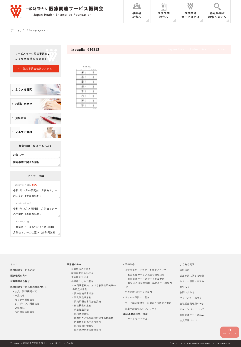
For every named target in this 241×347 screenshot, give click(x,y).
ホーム (14, 264)
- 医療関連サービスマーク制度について (145, 270)
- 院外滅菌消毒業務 (83, 293)
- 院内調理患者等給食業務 (86, 301)
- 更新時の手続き (79, 277)
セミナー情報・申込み (192, 281)
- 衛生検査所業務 (81, 305)
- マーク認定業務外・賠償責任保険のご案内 (147, 303)
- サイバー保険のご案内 (136, 297)
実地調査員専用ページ (192, 303)
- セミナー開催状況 (23, 299)
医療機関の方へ (164, 15)
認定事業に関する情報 (192, 275)
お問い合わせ (23, 103)
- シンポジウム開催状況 (26, 303)
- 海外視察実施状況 (23, 311)
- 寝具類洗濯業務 (81, 297)
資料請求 (21, 118)
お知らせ (185, 287)
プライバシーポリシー (192, 298)
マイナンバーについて (192, 309)
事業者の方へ (136, 15)
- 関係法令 (129, 264)
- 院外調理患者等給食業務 (86, 330)
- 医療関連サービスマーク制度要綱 (145, 279)
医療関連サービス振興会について (28, 287)
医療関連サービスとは (191, 15)
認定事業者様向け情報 (135, 314)
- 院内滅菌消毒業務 (83, 325)
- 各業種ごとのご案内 (81, 281)
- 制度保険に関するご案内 (137, 292)
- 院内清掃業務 (80, 313)
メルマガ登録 (23, 132)
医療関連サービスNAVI (192, 315)
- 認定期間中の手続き (81, 273)
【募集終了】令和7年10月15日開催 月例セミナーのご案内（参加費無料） (35, 227)
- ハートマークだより (138, 319)
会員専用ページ (188, 320)
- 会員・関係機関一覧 (25, 291)
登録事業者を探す (20, 281)
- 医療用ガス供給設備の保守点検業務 (92, 317)
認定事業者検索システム (217, 15)
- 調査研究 (19, 307)
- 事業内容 (19, 295)
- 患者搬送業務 (80, 309)
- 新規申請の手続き (80, 269)
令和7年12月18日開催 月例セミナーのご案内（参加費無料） (35, 190)
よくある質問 (23, 89)
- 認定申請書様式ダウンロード (140, 308)
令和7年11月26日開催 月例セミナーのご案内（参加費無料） (35, 209)
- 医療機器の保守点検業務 (86, 322)
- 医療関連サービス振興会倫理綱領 (145, 274)
